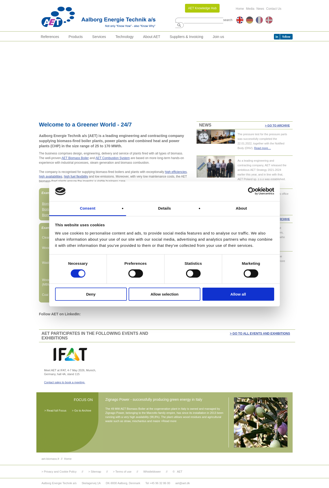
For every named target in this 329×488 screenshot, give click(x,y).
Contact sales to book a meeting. (64, 382)
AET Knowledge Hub (202, 8)
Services (99, 37)
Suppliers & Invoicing (186, 37)
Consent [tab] (88, 208)
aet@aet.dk (182, 483)
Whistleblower (152, 471)
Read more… (262, 148)
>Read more (169, 421)
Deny (91, 294)
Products (76, 37)
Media (250, 9)
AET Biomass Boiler (75, 158)
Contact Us (273, 9)
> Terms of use (122, 471)
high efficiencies (176, 172)
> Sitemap (94, 471)
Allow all (238, 294)
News (260, 9)
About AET (151, 37)
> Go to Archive (277, 125)
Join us (218, 37)
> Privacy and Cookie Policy (59, 471)
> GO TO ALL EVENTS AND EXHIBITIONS (260, 333)
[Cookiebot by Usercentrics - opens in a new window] (251, 191)
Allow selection (164, 294)
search (227, 20)
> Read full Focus (55, 410)
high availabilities (50, 176)
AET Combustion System (113, 158)
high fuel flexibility (76, 176)
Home (240, 9)
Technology (125, 37)
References (50, 37)
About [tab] (241, 208)
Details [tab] (164, 208)
